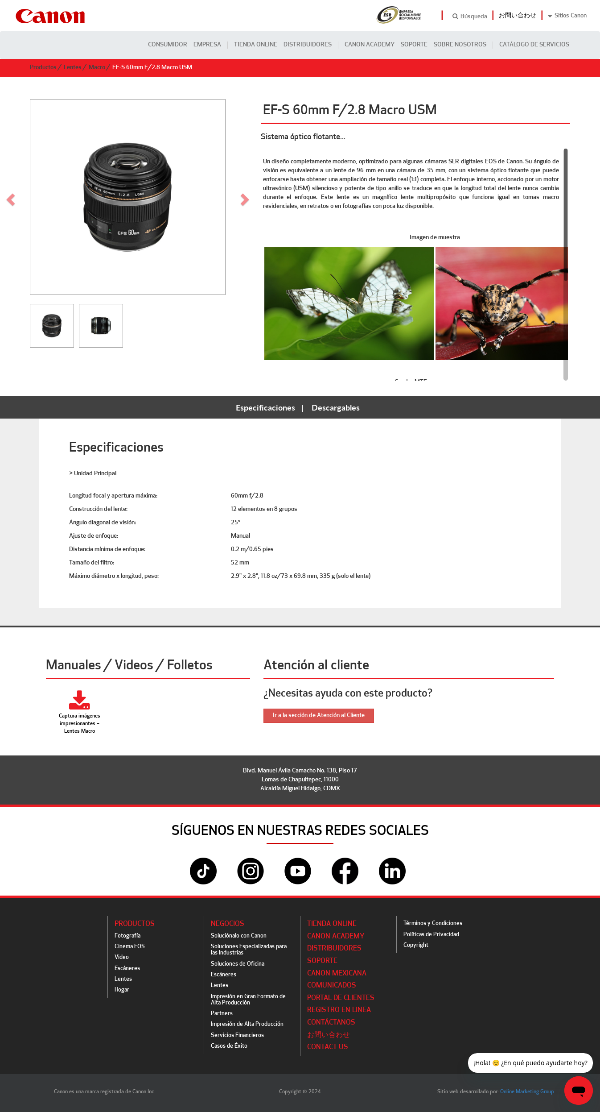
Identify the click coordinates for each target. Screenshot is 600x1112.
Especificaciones (265, 407)
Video (122, 957)
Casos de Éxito (229, 1046)
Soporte (414, 44)
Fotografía (127, 936)
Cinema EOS (130, 947)
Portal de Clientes (340, 998)
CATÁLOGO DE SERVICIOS (534, 44)
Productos (43, 67)
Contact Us (327, 1047)
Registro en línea (339, 1010)
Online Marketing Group (527, 1092)
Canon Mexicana (336, 973)
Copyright (415, 945)
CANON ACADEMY (370, 44)
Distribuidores (308, 44)
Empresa (207, 44)
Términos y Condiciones (432, 923)
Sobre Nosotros (460, 44)
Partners (222, 1014)
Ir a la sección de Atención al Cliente (319, 715)
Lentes (73, 67)
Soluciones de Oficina (237, 964)
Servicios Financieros (237, 1035)
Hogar (122, 990)
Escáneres (127, 968)
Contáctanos (331, 1022)
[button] (245, 197)
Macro (97, 67)
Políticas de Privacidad (431, 935)
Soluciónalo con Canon (239, 936)
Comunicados (331, 985)
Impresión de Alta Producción (247, 1024)
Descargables (336, 407)
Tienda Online (255, 44)
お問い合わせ (517, 15)
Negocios (227, 924)
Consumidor (167, 44)
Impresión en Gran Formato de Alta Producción (248, 1000)
